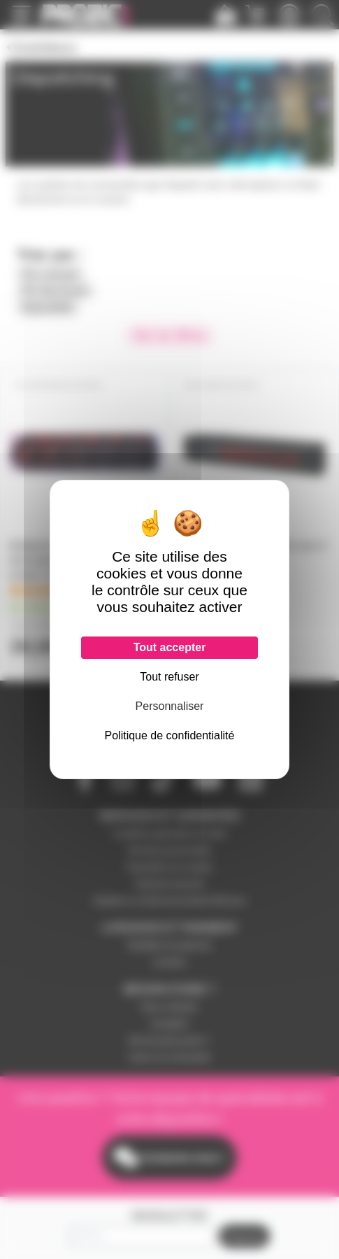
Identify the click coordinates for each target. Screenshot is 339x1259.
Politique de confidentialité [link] (170, 735)
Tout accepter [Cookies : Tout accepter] (170, 647)
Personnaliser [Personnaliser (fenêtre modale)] (170, 706)
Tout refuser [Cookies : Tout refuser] (169, 677)
